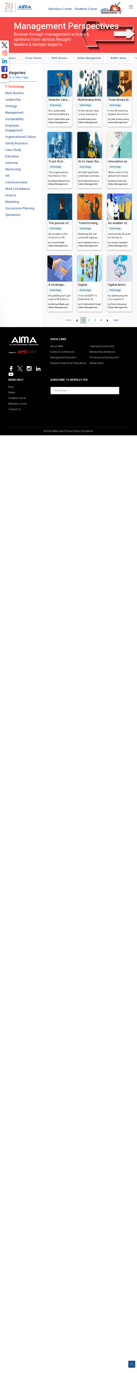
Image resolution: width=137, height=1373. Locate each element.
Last (116, 320)
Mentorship (13, 169)
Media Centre (97, 363)
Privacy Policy (72, 431)
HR (7, 176)
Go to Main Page (18, 77)
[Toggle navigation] (128, 6)
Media (11, 392)
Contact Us (14, 409)
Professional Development (104, 357)
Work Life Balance (17, 189)
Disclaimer (87, 431)
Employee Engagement (14, 128)
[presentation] (84, 404)
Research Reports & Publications (68, 363)
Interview (11, 163)
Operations (12, 215)
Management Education (63, 357)
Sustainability (14, 119)
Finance (10, 195)
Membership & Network (102, 351)
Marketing (12, 202)
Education (12, 156)
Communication (16, 182)
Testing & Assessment (102, 346)
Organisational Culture (20, 137)
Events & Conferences (62, 351)
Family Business (16, 143)
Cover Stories (33, 58)
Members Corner (60, 9)
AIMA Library (118, 58)
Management (14, 112)
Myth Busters (59, 58)
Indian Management (89, 58)
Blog (10, 386)
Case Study (13, 150)
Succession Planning (19, 208)
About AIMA (56, 346)
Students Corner (86, 9)
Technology (16, 86)
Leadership (13, 99)
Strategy (11, 106)
